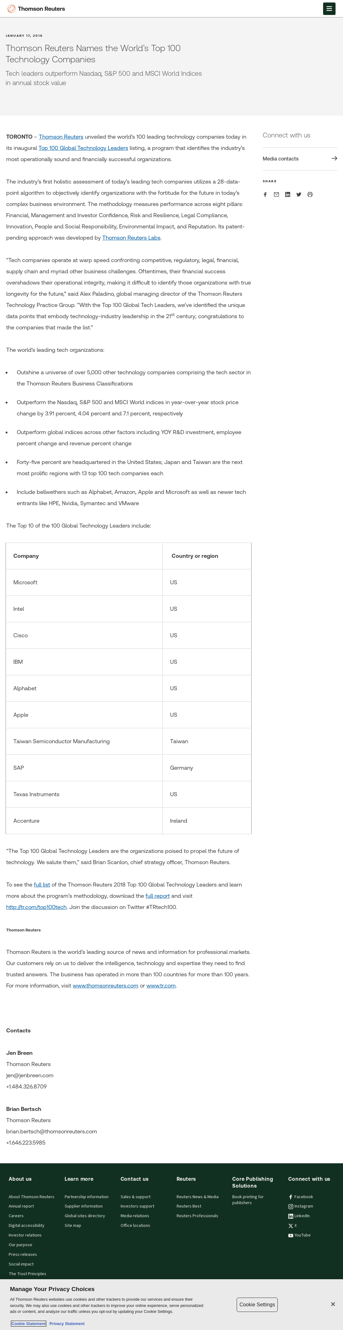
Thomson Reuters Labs (131, 237)
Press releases (23, 1254)
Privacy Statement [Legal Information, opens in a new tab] (66, 1323)
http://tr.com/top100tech (36, 907)
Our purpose (20, 1245)
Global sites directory (85, 1216)
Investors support (137, 1206)
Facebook (300, 1197)
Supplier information (84, 1206)
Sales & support (136, 1197)
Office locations (135, 1225)
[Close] (333, 1304)
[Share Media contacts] (300, 159)
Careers (16, 1216)
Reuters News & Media (198, 1197)
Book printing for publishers (248, 1200)
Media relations (135, 1216)
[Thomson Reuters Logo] (37, 9)
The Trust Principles (27, 1274)
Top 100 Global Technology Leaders (83, 148)
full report (158, 895)
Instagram (300, 1206)
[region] (171, 1304)
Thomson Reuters (61, 136)
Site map (73, 1225)
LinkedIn (299, 1216)
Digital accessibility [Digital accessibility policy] (26, 1225)
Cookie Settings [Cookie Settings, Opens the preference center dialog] (257, 1304)
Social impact (21, 1264)
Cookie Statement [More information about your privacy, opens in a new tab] (29, 1323)
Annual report (21, 1206)
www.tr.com (161, 985)
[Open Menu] (329, 8)
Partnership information (87, 1197)
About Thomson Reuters (31, 1197)
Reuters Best (189, 1206)
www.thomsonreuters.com (105, 985)
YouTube (299, 1235)
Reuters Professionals (197, 1216)
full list (42, 884)
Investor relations (25, 1235)
